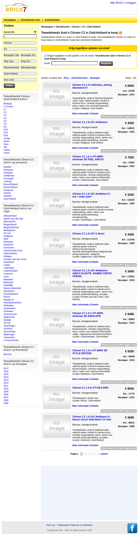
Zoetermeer (9, 337)
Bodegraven (9, 230)
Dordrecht (8, 244)
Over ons (50, 525)
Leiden (7, 265)
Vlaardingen (9, 326)
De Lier (7, 233)
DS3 (6, 129)
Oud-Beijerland (11, 294)
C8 (5, 127)
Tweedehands (62, 27)
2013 (6, 380)
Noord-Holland (11, 187)
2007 (6, 397)
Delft (6, 239)
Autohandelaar (52, 20)
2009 (6, 391)
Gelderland (9, 175)
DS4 (6, 132)
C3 (5, 115)
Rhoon (7, 297)
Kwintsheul (9, 262)
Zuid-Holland (10, 199)
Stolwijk (7, 320)
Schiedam (8, 311)
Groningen (9, 178)
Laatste (104, 454)
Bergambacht (10, 224)
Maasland (8, 279)
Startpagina (10, 20)
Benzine (7, 354)
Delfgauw (8, 236)
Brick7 (17, 7)
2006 (6, 400)
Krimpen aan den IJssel (15, 259)
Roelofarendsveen (12, 302)
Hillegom (8, 256)
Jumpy (7, 138)
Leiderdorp (9, 268)
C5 (5, 121)
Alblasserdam (10, 216)
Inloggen (131, 2)
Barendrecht (9, 221)
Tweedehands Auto (30, 20)
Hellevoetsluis (10, 253)
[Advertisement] (89, 459)
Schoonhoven (10, 314)
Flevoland (8, 170)
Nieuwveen (9, 291)
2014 (6, 377)
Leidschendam (11, 271)
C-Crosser (9, 106)
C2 (5, 112)
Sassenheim (10, 308)
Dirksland (8, 242)
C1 (5, 109)
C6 (5, 124)
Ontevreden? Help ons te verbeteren (75, 525)
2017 (6, 368)
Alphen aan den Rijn (13, 218)
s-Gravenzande (11, 340)
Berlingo (8, 103)
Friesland (8, 172)
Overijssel (8, 190)
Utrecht (7, 193)
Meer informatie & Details (85, 113)
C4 (5, 118)
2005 (6, 403)
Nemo (6, 141)
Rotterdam (9, 305)
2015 (6, 374)
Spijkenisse (9, 317)
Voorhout (8, 328)
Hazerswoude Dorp (13, 250)
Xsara (6, 153)
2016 (6, 371)
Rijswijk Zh (9, 299)
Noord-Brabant (11, 184)
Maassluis (8, 282)
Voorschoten (10, 331)
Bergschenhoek (11, 227)
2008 (6, 394)
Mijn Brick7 (116, 2)
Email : (47, 63)
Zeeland (7, 196)
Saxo (6, 144)
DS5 (6, 135)
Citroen (76, 27)
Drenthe (7, 167)
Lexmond (8, 273)
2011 (6, 386)
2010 (6, 388)
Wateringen (9, 334)
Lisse (6, 276)
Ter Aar (7, 323)
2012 (6, 383)
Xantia (7, 150)
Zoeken (9, 25)
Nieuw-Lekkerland (12, 288)
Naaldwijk (8, 285)
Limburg (7, 181)
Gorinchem (9, 247)
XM (5, 147)
